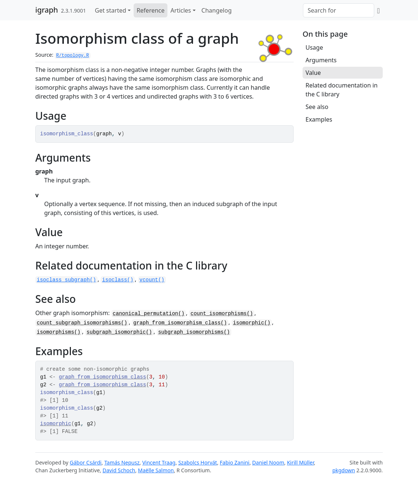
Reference (150, 10)
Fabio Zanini (234, 462)
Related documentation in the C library (342, 89)
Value (313, 73)
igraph (46, 10)
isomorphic (55, 424)
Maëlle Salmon (156, 470)
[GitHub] (378, 10)
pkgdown (343, 470)
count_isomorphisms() (221, 314)
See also (317, 107)
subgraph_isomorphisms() (194, 332)
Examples (319, 119)
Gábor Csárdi (86, 462)
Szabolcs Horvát (197, 462)
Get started (110, 10)
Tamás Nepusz (122, 462)
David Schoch (118, 470)
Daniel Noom (268, 462)
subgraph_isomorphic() (119, 332)
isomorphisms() (59, 332)
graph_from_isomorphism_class (102, 377)
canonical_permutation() (148, 314)
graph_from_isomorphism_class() (180, 323)
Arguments (321, 60)
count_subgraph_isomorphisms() (82, 323)
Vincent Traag (159, 462)
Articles (180, 10)
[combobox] (338, 10)
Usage (314, 47)
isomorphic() (252, 323)
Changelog (217, 10)
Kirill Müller (300, 462)
